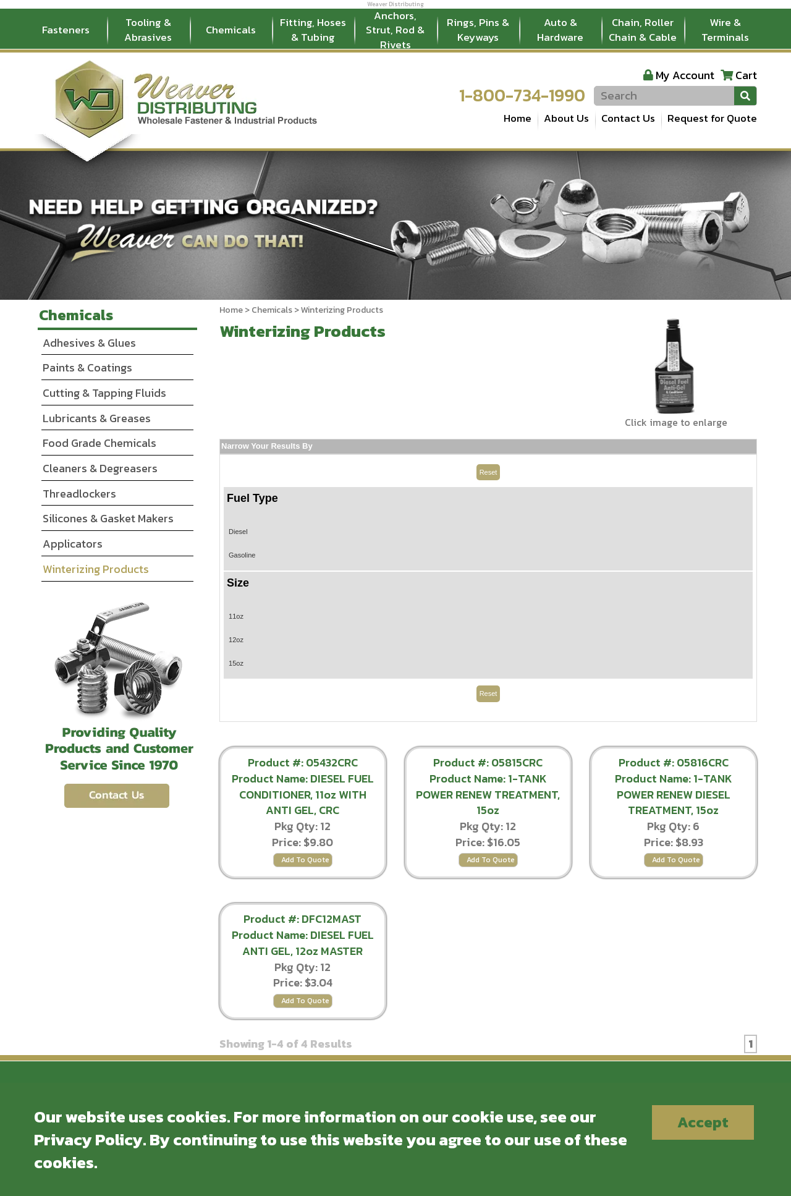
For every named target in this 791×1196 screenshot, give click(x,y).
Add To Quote (305, 859)
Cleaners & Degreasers (100, 468)
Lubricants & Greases (97, 418)
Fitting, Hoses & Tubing (313, 29)
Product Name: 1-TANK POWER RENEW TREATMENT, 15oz (488, 794)
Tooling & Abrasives (148, 29)
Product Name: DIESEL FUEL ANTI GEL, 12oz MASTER (303, 943)
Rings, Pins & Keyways (478, 29)
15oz (236, 663)
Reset (488, 472)
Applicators (73, 543)
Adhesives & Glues (89, 342)
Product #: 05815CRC (488, 762)
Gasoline (242, 555)
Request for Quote (712, 118)
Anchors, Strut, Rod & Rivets (395, 30)
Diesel (238, 531)
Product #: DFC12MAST (302, 918)
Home (517, 118)
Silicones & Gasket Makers (108, 518)
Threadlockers (79, 493)
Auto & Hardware (560, 29)
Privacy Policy (88, 1139)
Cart (746, 75)
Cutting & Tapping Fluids (104, 392)
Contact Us (628, 118)
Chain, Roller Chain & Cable (643, 29)
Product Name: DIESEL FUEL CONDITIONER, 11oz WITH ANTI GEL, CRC (303, 794)
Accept (703, 1122)
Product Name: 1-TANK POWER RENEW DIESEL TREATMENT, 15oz (673, 794)
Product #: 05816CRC (674, 762)
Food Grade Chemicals (99, 443)
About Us (566, 118)
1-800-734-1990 (522, 95)
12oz (236, 639)
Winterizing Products (96, 569)
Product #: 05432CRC (303, 762)
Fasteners (66, 30)
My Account (685, 75)
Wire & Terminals (725, 29)
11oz (236, 616)
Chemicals (231, 30)
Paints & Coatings (87, 367)
